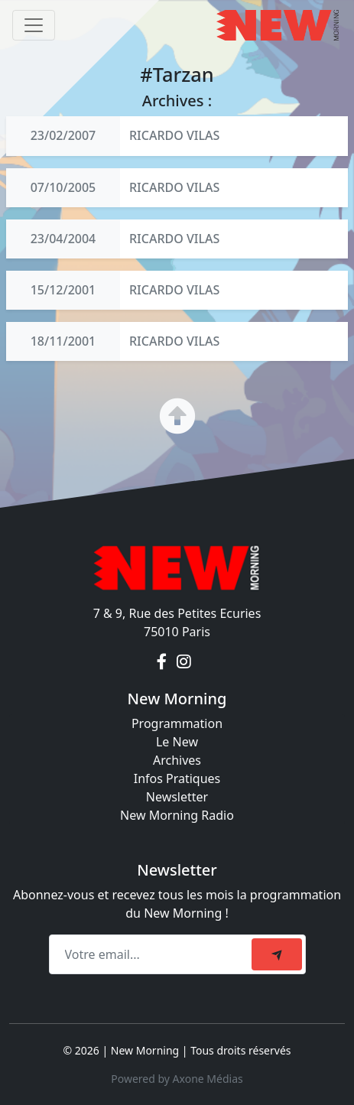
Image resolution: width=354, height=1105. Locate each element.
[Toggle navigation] (33, 25)
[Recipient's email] (152, 954)
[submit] (277, 954)
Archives (177, 760)
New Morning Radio (177, 815)
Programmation (177, 723)
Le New (177, 741)
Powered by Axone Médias (176, 1078)
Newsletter (177, 796)
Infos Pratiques (177, 778)
